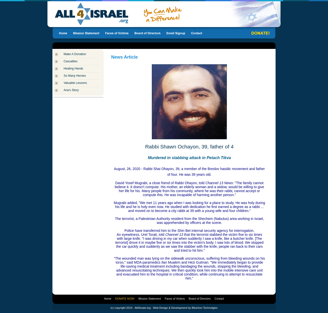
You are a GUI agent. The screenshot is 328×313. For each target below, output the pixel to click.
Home (107, 298)
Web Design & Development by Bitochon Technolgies (185, 307)
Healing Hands (73, 68)
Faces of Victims (175, 298)
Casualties (71, 61)
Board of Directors (200, 298)
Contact (219, 298)
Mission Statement (149, 298)
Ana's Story (71, 90)
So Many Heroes (75, 75)
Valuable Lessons (75, 83)
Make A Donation (75, 54)
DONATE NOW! (125, 298)
